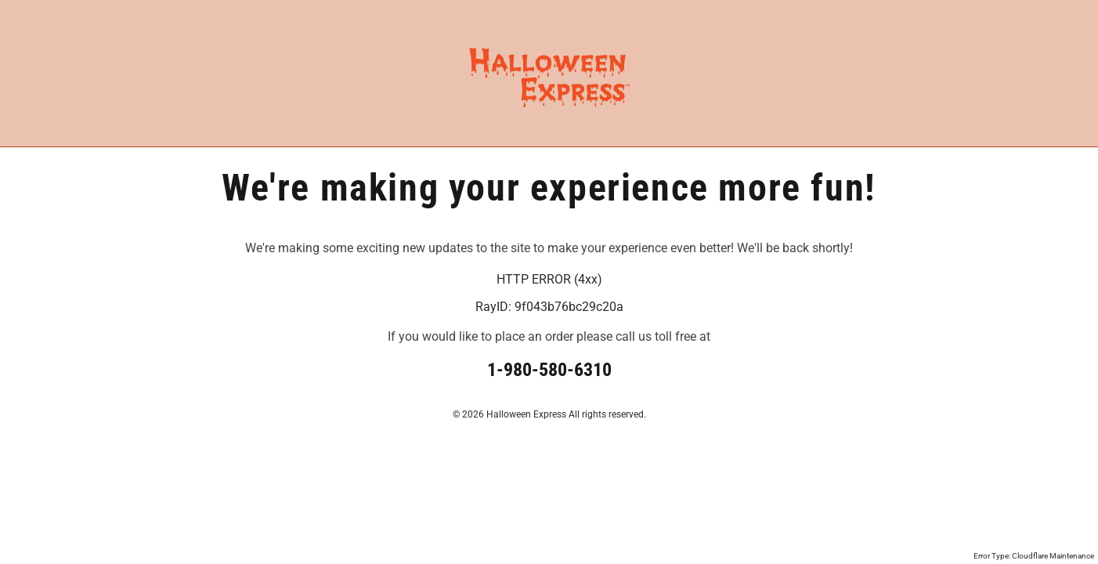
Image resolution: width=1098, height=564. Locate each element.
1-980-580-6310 (549, 370)
